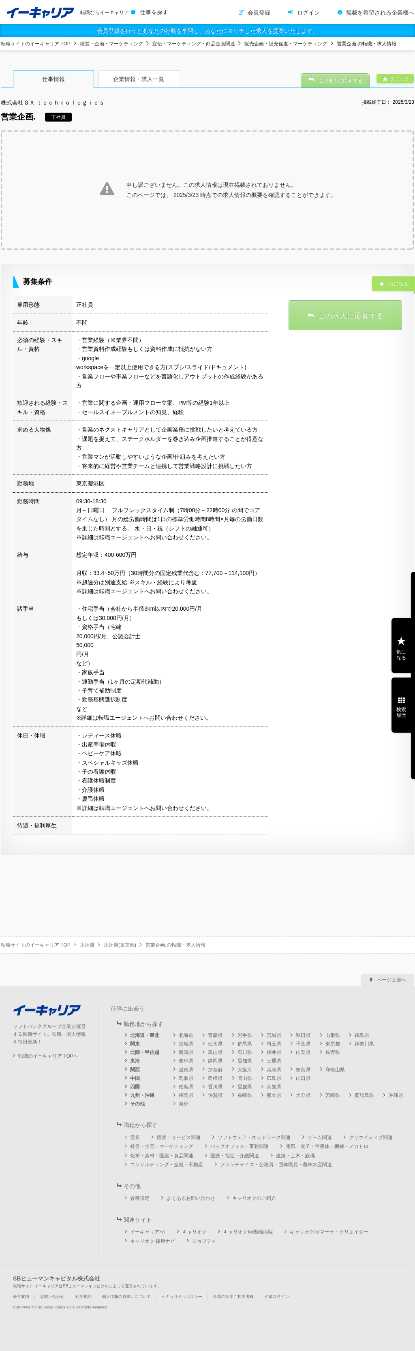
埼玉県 (274, 1044)
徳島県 (186, 1087)
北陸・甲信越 (144, 1052)
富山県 (215, 1052)
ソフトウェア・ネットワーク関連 (254, 1137)
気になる (401, 655)
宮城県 (274, 1035)
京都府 (215, 1070)
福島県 (362, 1035)
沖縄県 (396, 1095)
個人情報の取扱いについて (126, 1296)
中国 (135, 1078)
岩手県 (244, 1035)
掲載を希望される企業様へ (380, 12)
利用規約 (83, 1296)
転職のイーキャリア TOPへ (48, 1056)
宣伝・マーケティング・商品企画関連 (193, 44)
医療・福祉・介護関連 (234, 1156)
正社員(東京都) (120, 945)
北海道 (186, 1035)
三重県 (274, 1061)
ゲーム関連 (320, 1137)
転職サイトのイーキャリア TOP (36, 44)
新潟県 (186, 1052)
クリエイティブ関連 (371, 1137)
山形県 (332, 1035)
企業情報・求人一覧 (138, 79)
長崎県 (244, 1095)
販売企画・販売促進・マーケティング (285, 44)
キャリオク (194, 1232)
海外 (183, 1104)
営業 (135, 1137)
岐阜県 (186, 1061)
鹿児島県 (364, 1095)
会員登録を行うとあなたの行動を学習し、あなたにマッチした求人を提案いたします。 (207, 31)
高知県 (274, 1087)
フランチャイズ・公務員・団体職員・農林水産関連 (276, 1164)
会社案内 (21, 1296)
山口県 (303, 1078)
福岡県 (186, 1095)
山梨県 (303, 1052)
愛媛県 (244, 1087)
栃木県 (215, 1044)
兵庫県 (274, 1070)
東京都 (332, 1044)
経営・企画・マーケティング (111, 44)
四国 (135, 1087)
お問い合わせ (52, 1296)
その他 (137, 1104)
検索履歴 (401, 712)
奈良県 (303, 1070)
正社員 (87, 945)
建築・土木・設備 (295, 1156)
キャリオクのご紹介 (254, 1198)
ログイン (308, 12)
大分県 (303, 1095)
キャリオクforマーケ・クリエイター (329, 1232)
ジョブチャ (204, 1241)
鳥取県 (186, 1078)
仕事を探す (154, 12)
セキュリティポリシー (182, 1296)
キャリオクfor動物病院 (248, 1232)
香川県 (215, 1087)
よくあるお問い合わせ (191, 1198)
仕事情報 (53, 79)
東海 (135, 1061)
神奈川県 (364, 1044)
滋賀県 (186, 1070)
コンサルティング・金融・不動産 (166, 1164)
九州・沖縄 (142, 1095)
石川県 (244, 1052)
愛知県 (244, 1061)
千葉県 (303, 1044)
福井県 (274, 1052)
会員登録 (259, 12)
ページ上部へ (391, 980)
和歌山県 (335, 1070)
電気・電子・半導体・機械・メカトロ (327, 1146)
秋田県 (303, 1035)
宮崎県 (332, 1095)
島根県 (215, 1078)
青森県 (215, 1035)
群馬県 (244, 1044)
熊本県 (274, 1095)
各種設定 (140, 1198)
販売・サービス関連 (179, 1137)
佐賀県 (215, 1095)
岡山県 (244, 1078)
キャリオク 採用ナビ (152, 1241)
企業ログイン (277, 1296)
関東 (135, 1044)
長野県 (332, 1052)
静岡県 (215, 1061)
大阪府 (244, 1070)
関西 (135, 1070)
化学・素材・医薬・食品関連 (161, 1156)
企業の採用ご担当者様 (233, 1296)
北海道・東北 (144, 1035)
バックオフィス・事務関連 (239, 1146)
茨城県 (186, 1044)
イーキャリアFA (147, 1232)
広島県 (274, 1078)
